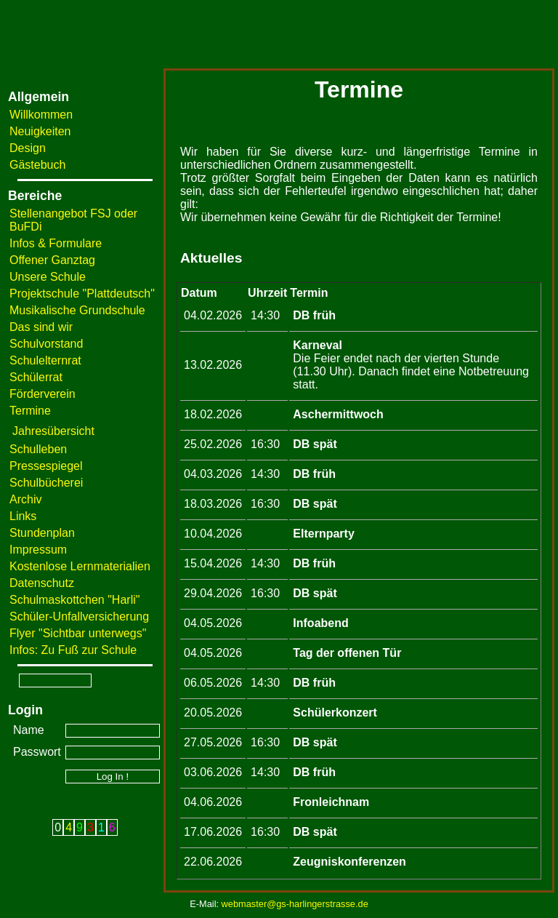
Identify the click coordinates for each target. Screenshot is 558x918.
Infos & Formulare (55, 243)
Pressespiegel (46, 466)
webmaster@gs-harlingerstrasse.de (295, 903)
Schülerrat (35, 377)
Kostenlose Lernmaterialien (79, 566)
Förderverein (42, 394)
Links (22, 516)
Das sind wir (41, 327)
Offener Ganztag (52, 260)
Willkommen (41, 114)
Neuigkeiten (40, 131)
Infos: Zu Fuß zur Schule (73, 650)
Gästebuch (37, 165)
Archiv (25, 499)
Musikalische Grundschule (77, 310)
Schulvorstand (46, 344)
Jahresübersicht (53, 431)
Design (27, 148)
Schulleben (38, 449)
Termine (30, 410)
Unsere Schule (47, 277)
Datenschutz (41, 583)
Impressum (38, 549)
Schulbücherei (46, 482)
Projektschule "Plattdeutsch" (82, 293)
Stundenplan (42, 533)
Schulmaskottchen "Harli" (74, 600)
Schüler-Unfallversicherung (79, 616)
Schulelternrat (45, 360)
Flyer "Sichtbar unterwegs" (77, 633)
